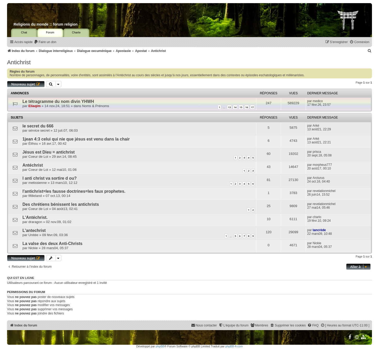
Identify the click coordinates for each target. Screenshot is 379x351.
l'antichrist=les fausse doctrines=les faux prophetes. (73, 191)
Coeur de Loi (38, 157)
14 (235, 107)
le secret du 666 (38, 126)
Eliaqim (34, 106)
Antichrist (19, 62)
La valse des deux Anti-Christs (52, 243)
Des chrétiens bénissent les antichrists (60, 204)
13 (229, 107)
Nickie (33, 248)
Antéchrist (32, 165)
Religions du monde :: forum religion (46, 24)
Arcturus (318, 178)
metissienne (37, 183)
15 (241, 107)
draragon (35, 222)
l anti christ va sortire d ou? (49, 178)
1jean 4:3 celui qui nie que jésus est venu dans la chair (76, 139)
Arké (316, 125)
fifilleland (35, 196)
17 (252, 107)
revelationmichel (324, 191)
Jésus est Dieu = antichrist (48, 152)
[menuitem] (45, 42)
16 (246, 107)
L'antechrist (34, 230)
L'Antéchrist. (35, 217)
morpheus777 (322, 165)
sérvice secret (39, 130)
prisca (317, 152)
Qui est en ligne (20, 277)
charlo (317, 217)
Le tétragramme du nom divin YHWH (58, 101)
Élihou (33, 143)
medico (318, 101)
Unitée (33, 235)
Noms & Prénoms (95, 106)
